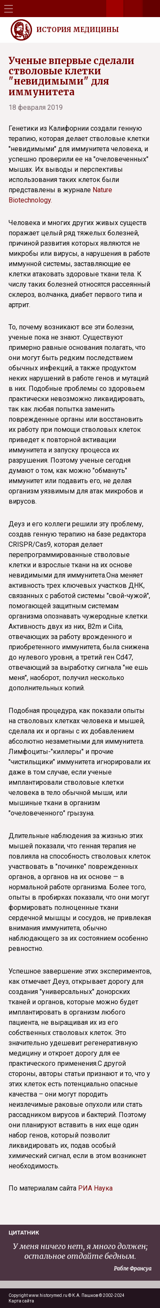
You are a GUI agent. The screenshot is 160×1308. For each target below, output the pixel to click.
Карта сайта (21, 1301)
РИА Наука (95, 1188)
